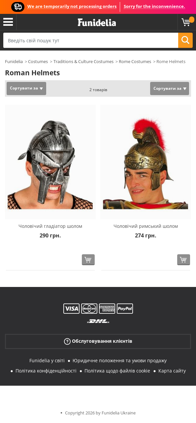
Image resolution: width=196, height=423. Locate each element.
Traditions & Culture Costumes (83, 61)
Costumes (38, 61)
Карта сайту (172, 371)
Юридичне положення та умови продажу (120, 360)
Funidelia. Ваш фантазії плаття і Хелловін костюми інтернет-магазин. (97, 22)
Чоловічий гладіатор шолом (50, 226)
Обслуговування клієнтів (98, 341)
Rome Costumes (135, 61)
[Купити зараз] (88, 259)
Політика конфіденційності (46, 371)
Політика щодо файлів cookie (117, 371)
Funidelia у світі (47, 360)
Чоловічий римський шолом (146, 226)
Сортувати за (24, 88)
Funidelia (14, 61)
